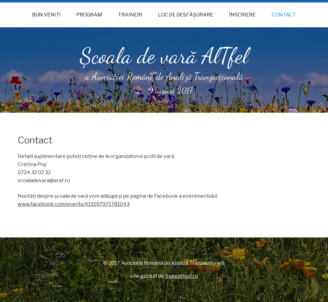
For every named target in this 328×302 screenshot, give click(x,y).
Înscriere (242, 15)
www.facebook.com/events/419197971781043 (73, 204)
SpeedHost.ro (181, 276)
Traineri (130, 15)
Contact (284, 15)
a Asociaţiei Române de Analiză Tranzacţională (164, 76)
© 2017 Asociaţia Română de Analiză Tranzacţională (164, 263)
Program (89, 15)
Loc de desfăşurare (185, 15)
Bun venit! (46, 15)
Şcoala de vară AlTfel (164, 56)
